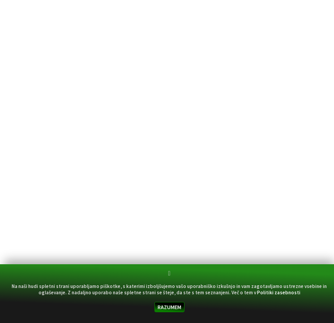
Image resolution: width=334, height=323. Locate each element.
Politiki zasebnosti (278, 292)
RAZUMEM (169, 307)
